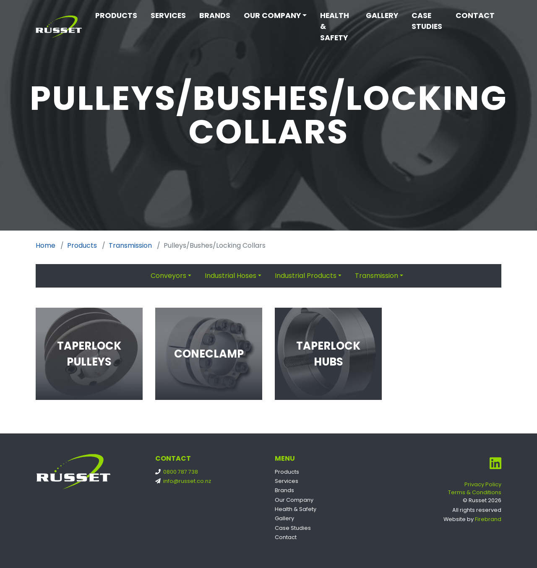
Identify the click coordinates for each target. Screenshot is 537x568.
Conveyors (168, 275)
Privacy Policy (482, 484)
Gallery (382, 15)
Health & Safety (334, 26)
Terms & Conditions (474, 492)
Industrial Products (305, 275)
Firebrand (488, 519)
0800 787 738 (178, 471)
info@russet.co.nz (185, 481)
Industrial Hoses (230, 275)
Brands (214, 15)
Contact (475, 15)
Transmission (130, 245)
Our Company (272, 15)
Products (116, 15)
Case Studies (427, 20)
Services (168, 15)
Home (45, 245)
